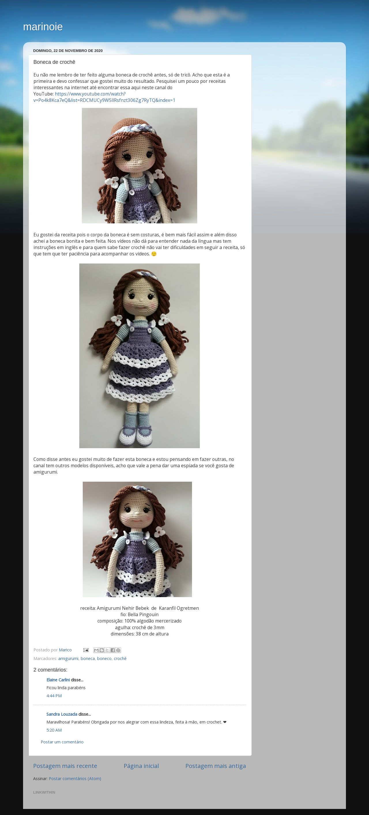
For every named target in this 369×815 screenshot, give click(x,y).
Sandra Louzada (61, 714)
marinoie (43, 27)
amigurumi (68, 658)
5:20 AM (54, 730)
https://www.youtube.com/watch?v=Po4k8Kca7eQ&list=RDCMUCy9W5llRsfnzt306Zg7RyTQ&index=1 (104, 97)
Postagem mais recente (65, 766)
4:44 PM (54, 695)
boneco (104, 658)
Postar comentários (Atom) (75, 778)
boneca (88, 658)
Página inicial (141, 766)
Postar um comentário (62, 742)
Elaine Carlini (58, 680)
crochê (120, 658)
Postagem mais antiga (215, 766)
